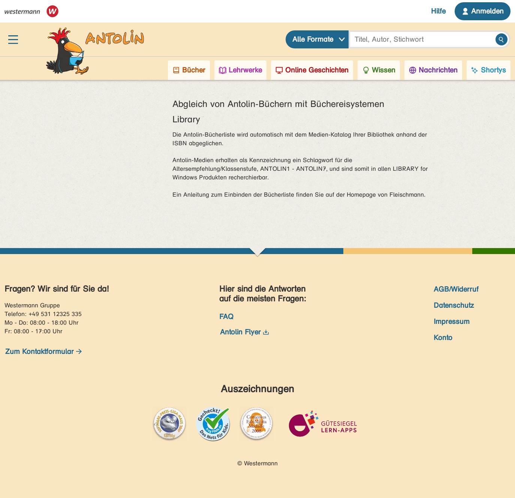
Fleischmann (406, 194)
